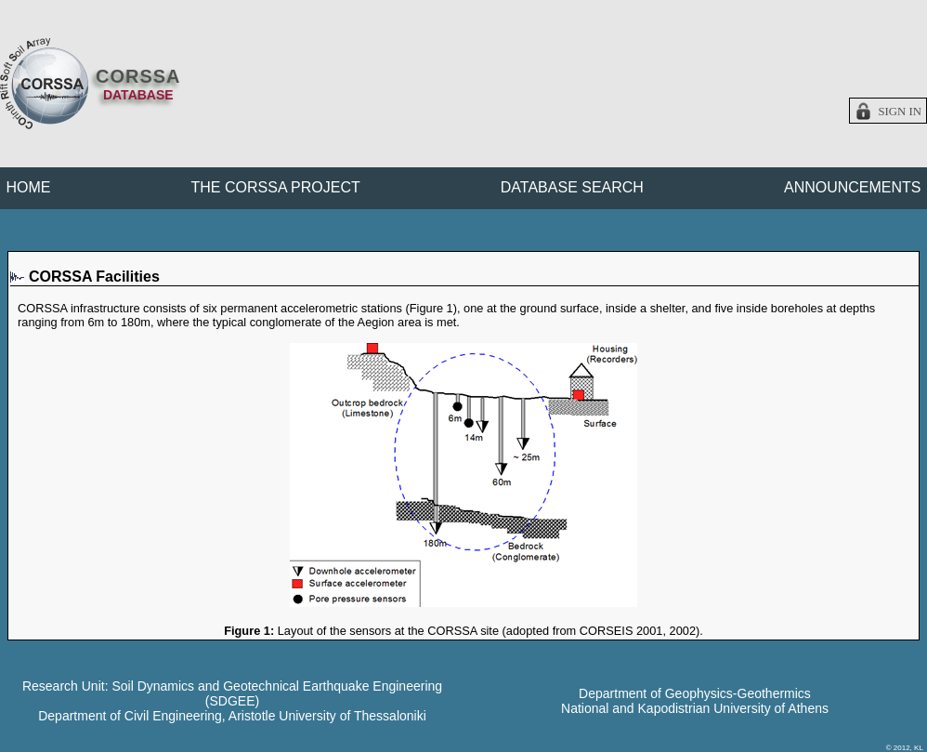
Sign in (899, 111)
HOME (29, 187)
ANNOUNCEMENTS (852, 187)
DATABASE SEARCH (572, 187)
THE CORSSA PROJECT (275, 187)
